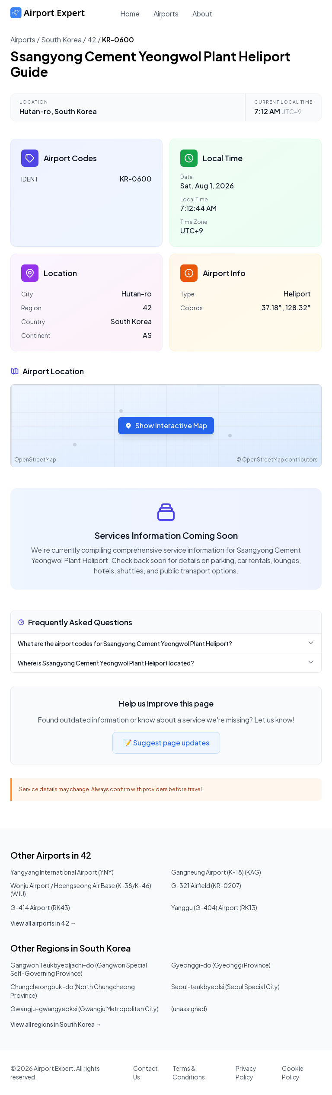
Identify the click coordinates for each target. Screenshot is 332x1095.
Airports (166, 13)
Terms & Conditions (188, 1072)
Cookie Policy (292, 1072)
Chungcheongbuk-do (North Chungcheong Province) (72, 991)
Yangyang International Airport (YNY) (62, 872)
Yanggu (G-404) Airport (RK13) (214, 907)
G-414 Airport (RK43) (40, 907)
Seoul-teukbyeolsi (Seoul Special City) (225, 986)
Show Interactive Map (166, 425)
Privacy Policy (246, 1072)
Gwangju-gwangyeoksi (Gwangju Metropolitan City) (84, 1008)
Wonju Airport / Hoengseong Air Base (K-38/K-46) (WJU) (80, 890)
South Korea (61, 39)
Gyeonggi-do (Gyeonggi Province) (221, 965)
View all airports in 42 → (43, 923)
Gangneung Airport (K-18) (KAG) (216, 872)
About (202, 13)
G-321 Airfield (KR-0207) (206, 885)
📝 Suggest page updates (166, 742)
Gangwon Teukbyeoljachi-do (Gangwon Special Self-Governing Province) (78, 969)
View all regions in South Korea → (56, 1024)
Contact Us (145, 1072)
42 (91, 39)
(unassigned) (189, 1008)
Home (130, 13)
